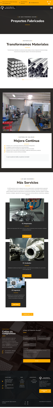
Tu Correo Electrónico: (41, 337)
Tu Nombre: (25, 337)
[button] (51, 7)
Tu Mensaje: (25, 349)
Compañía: (25, 343)
